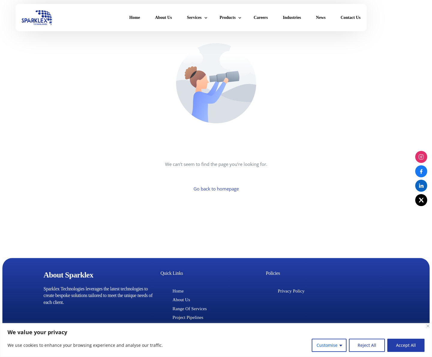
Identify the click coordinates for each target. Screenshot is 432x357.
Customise (327, 345)
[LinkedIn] (421, 186)
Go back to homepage (216, 189)
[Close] (428, 326)
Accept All (406, 345)
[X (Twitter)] (421, 200)
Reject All (367, 345)
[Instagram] (421, 157)
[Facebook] (421, 171)
